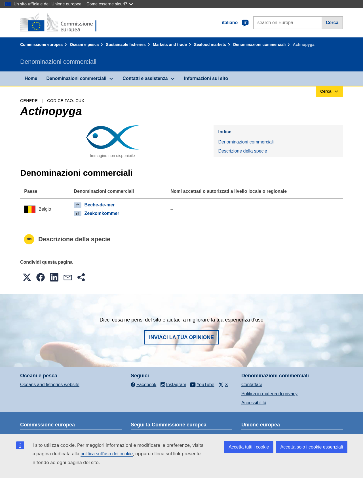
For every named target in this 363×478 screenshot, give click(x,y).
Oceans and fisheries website (49, 384)
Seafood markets (210, 44)
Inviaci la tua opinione (181, 337)
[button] (27, 277)
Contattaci (251, 384)
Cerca (332, 22)
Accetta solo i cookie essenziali (311, 447)
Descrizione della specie (242, 151)
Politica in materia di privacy (269, 393)
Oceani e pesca (84, 44)
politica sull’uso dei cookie (107, 453)
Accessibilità (253, 402)
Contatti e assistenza (145, 78)
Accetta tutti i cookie (249, 447)
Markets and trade (170, 44)
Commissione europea (41, 44)
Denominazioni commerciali (259, 44)
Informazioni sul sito (206, 78)
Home (31, 78)
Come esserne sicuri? (109, 3)
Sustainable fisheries (126, 44)
